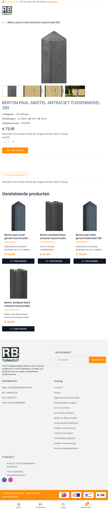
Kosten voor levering (64, 428)
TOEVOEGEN (15, 150)
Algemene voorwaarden (66, 397)
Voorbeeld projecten (65, 438)
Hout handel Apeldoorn (66, 422)
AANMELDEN (97, 359)
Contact (58, 387)
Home (57, 392)
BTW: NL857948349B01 (13, 402)
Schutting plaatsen (64, 412)
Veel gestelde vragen (65, 402)
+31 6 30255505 (15, 471)
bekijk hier (52, 1)
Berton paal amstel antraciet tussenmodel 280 (34, 22)
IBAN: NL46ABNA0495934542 (17, 387)
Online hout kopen (63, 433)
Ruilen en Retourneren (65, 417)
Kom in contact (62, 407)
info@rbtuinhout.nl (16, 475)
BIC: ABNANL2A (9, 392)
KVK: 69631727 (9, 397)
